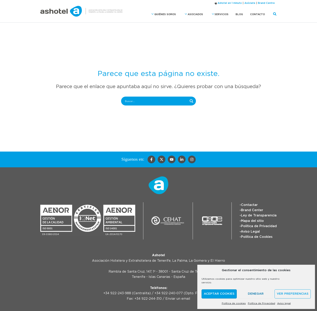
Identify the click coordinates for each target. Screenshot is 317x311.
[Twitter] (161, 159)
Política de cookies (234, 303)
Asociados (200, 14)
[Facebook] (151, 159)
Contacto (258, 14)
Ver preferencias (293, 293)
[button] (161, 14)
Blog (242, 14)
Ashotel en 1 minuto (230, 3)
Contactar (249, 205)
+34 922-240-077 (168, 293)
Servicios (224, 14)
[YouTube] (171, 159)
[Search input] (156, 101)
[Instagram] (192, 159)
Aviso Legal (250, 231)
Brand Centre (266, 3)
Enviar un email (177, 298)
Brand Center (252, 210)
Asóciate (249, 3)
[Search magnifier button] (191, 101)
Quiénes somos (172, 14)
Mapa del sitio (252, 220)
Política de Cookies (256, 236)
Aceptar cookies (219, 293)
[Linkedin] (182, 159)
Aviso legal (284, 303)
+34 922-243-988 (117, 293)
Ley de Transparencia (259, 215)
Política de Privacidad (261, 303)
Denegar (256, 293)
